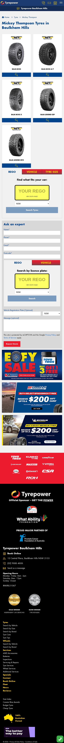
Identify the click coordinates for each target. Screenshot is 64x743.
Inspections (7, 659)
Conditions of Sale (31, 742)
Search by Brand (9, 631)
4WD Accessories (10, 653)
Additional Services (10, 671)
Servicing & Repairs (11, 662)
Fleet (5, 684)
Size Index (7, 699)
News (6, 687)
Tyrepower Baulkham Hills (32, 8)
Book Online (9, 681)
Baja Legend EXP (47, 115)
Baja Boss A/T (47, 69)
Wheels (6, 641)
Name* (7, 229)
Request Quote (12, 344)
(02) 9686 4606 (15, 563)
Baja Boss (16, 69)
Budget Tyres (8, 705)
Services (7, 650)
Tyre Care (7, 634)
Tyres (5, 622)
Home (5, 17)
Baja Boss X (16, 115)
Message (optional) (11, 318)
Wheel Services (9, 668)
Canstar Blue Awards (11, 702)
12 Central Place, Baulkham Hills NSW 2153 (28, 558)
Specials (7, 674)
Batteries (6, 656)
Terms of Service (10, 338)
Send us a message (16, 568)
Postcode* (8, 253)
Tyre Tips (6, 637)
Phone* (7, 237)
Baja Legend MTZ (16, 160)
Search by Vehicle (10, 625)
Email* (6, 245)
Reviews (7, 690)
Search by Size (9, 628)
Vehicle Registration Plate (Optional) (18, 310)
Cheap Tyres (8, 708)
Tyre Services (8, 665)
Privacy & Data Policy (17, 742)
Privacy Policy (50, 335)
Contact (6, 678)
